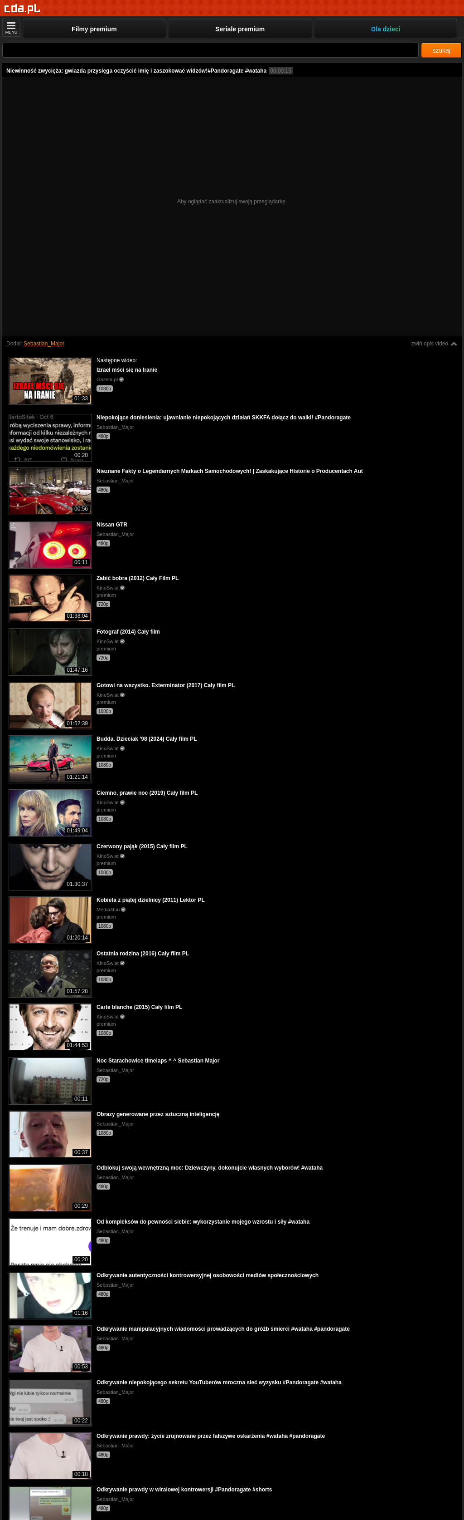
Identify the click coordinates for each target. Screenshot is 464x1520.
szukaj (441, 50)
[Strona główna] (22, 9)
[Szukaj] (210, 50)
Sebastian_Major (44, 343)
